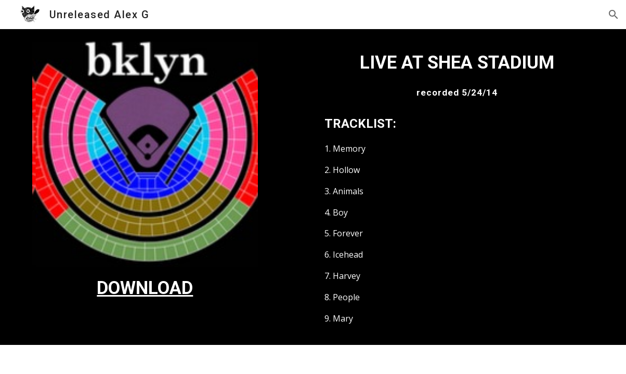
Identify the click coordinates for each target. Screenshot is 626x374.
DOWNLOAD (145, 287)
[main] (145, 288)
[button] (613, 14)
